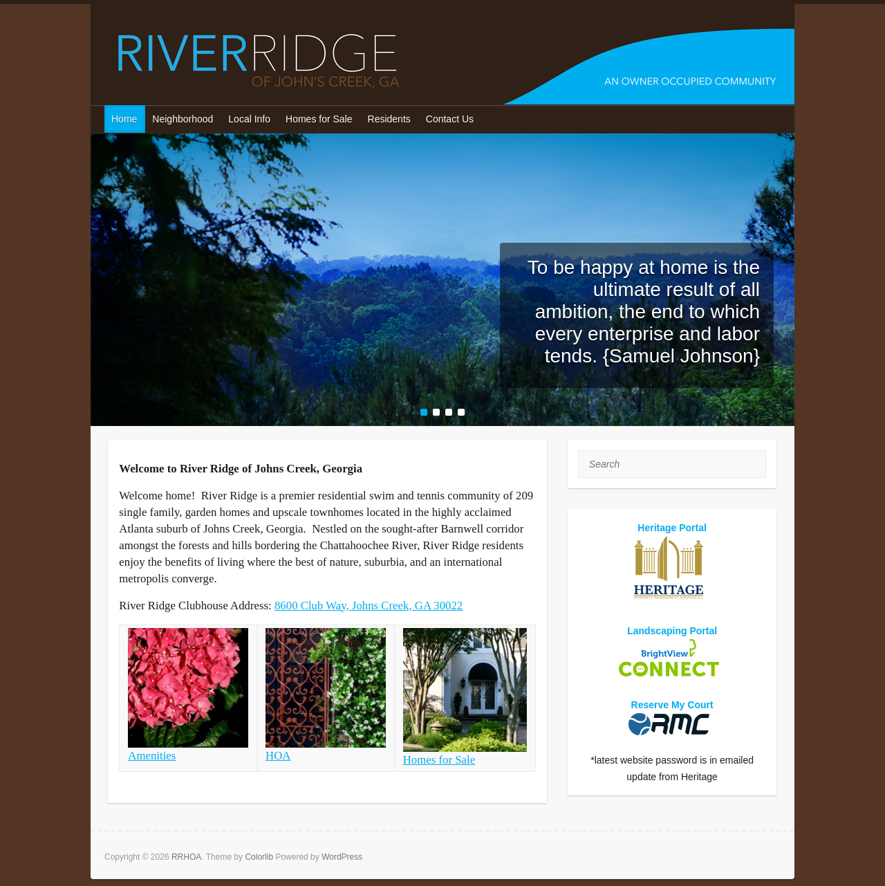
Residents (389, 118)
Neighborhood (182, 118)
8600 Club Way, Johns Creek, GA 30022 (368, 605)
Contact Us (450, 118)
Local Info (249, 118)
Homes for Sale (319, 118)
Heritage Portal (672, 527)
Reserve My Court (672, 704)
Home (124, 118)
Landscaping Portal (672, 630)
